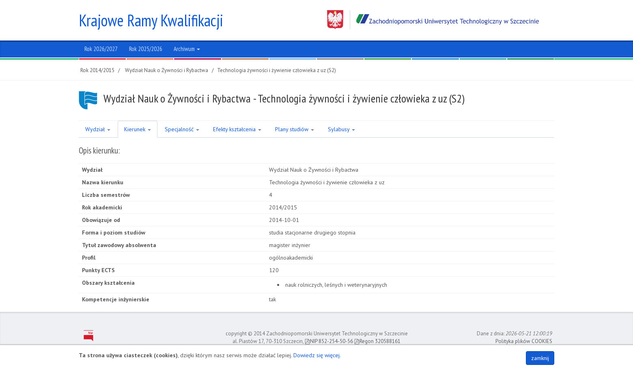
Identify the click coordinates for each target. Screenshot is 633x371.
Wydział (97, 129)
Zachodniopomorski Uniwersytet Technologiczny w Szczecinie (433, 19)
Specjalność (182, 129)
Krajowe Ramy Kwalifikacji (151, 20)
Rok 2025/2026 (145, 49)
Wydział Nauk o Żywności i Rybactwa (166, 70)
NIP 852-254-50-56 (329, 341)
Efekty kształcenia (237, 129)
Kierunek (137, 129)
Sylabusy (341, 129)
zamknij (540, 358)
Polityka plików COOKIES (523, 341)
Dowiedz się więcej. (317, 355)
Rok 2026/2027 (101, 49)
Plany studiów (294, 129)
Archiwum (187, 49)
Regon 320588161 (377, 341)
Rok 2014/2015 (97, 70)
